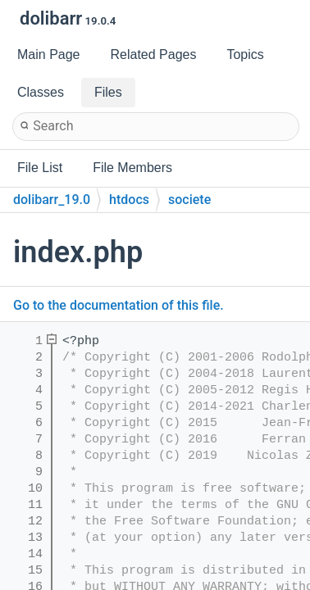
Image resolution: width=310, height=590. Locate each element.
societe (189, 199)
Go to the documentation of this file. (118, 305)
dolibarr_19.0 (51, 199)
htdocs (129, 199)
